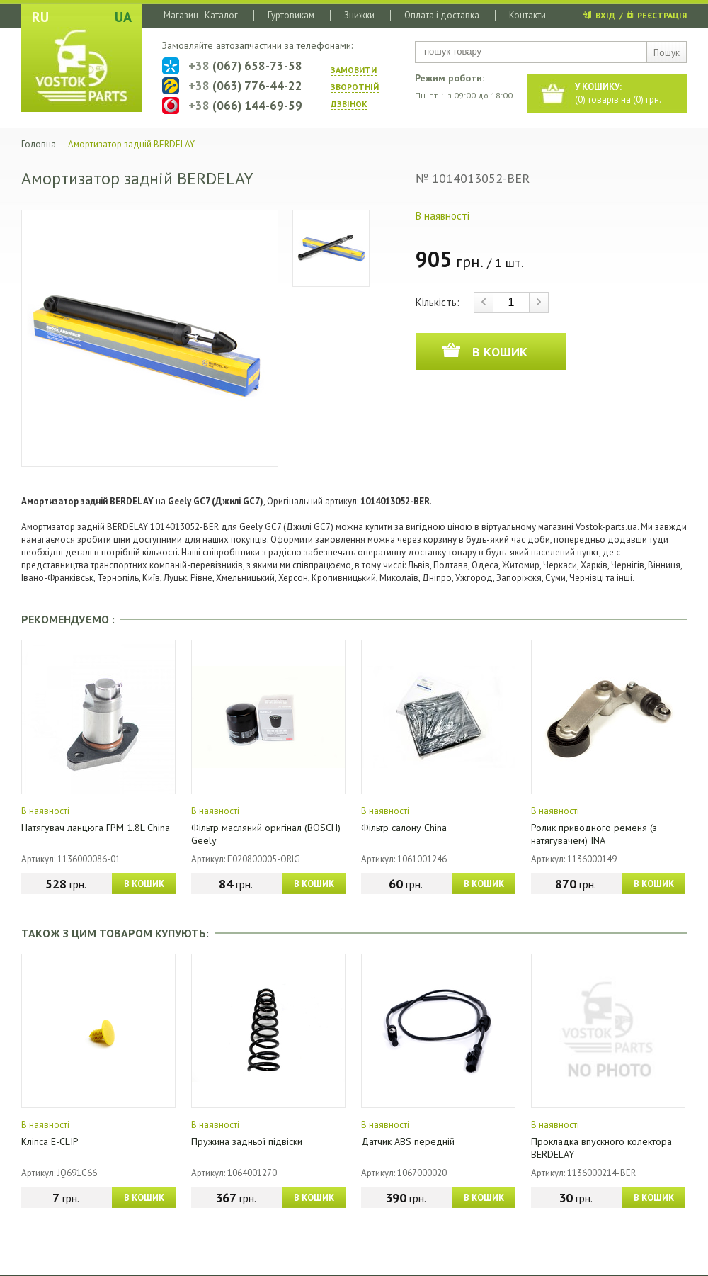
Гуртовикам (291, 15)
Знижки (359, 15)
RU (40, 17)
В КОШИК (144, 884)
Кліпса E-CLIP (50, 1141)
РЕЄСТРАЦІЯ (662, 15)
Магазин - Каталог (201, 15)
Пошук (666, 53)
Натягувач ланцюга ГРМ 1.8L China (95, 827)
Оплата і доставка (441, 15)
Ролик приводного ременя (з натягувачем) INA (594, 834)
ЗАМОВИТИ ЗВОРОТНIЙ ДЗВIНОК (355, 86)
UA (123, 17)
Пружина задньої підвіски (246, 1141)
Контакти (527, 15)
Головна (38, 144)
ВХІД (605, 15)
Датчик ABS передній (408, 1141)
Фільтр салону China (404, 827)
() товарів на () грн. (618, 93)
